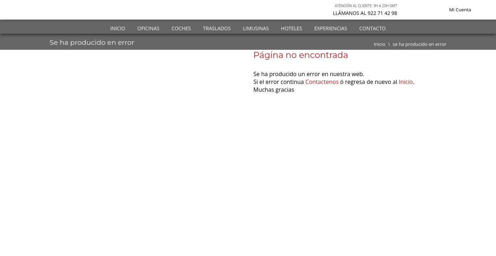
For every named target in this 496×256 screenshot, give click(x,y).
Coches (181, 28)
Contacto (372, 28)
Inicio (117, 28)
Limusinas (256, 28)
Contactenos (322, 82)
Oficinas (148, 28)
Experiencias (330, 28)
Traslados (217, 28)
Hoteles (291, 28)
